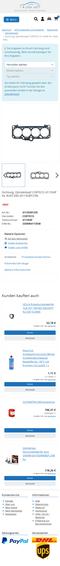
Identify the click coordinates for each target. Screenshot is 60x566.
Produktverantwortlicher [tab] (36, 257)
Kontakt (9, 500)
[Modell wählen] (30, 71)
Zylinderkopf (11, 33)
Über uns (10, 504)
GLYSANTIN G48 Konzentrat (39, 402)
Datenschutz (41, 504)
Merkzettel (30, 338)
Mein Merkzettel (13, 510)
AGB (37, 500)
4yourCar (6, 29)
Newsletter (11, 514)
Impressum (41, 510)
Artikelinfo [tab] (10, 257)
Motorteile (52, 29)
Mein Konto (11, 507)
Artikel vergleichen (16, 243)
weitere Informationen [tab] (17, 269)
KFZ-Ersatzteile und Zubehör (29, 29)
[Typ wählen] (30, 76)
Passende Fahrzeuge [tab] (16, 263)
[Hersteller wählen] (30, 65)
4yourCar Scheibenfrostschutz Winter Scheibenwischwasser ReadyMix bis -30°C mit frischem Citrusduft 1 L (39, 358)
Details (30, 332)
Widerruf (40, 507)
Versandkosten (51, 326)
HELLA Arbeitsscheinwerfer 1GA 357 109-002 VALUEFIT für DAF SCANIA (38, 308)
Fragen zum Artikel (16, 247)
